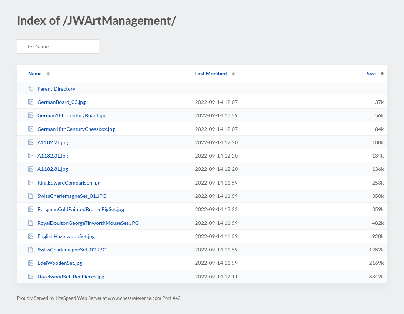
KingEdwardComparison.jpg (64, 182)
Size (371, 73)
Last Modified (211, 73)
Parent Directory (51, 88)
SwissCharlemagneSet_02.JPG (66, 249)
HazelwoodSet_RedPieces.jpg (65, 276)
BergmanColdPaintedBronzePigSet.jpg (75, 209)
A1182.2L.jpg (47, 142)
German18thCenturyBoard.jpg (67, 115)
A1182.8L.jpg (47, 169)
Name (35, 73)
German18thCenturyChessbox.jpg (71, 129)
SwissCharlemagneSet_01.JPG (66, 196)
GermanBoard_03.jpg (56, 102)
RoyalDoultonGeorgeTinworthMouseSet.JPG (83, 223)
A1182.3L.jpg (47, 155)
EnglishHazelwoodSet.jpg (61, 236)
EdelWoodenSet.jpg (55, 263)
